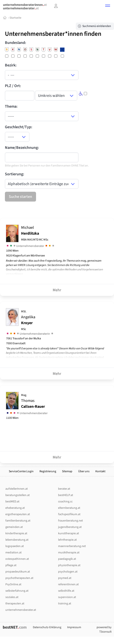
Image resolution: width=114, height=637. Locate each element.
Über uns (83, 471)
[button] (108, 6)
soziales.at (11, 597)
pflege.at (10, 565)
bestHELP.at (65, 495)
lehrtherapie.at (67, 540)
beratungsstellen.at (17, 495)
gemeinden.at (14, 527)
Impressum (74, 627)
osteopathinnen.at (17, 559)
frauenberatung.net (70, 521)
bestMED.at (12, 501)
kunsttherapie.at (68, 533)
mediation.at (13, 552)
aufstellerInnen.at (16, 489)
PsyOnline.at (13, 584)
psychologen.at (67, 572)
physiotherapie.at (69, 565)
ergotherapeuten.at (17, 514)
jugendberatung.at (70, 527)
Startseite (15, 18)
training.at (64, 603)
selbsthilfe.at (66, 591)
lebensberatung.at (16, 540)
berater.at (64, 489)
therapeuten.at (14, 603)
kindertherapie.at (16, 533)
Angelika (28, 320)
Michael (34, 233)
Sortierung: (14, 174)
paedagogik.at (67, 559)
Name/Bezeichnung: (22, 147)
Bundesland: (15, 42)
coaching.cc (65, 501)
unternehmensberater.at (20, 610)
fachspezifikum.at (69, 514)
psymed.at (64, 578)
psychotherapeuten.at (19, 578)
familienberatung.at (17, 521)
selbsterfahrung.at (16, 591)
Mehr (57, 290)
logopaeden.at (14, 546)
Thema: (11, 106)
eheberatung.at (15, 508)
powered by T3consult (104, 629)
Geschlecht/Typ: (18, 127)
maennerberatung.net (72, 546)
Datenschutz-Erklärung (47, 627)
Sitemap (67, 471)
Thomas (33, 401)
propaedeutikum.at (17, 572)
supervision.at (67, 597)
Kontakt (100, 471)
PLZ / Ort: (13, 86)
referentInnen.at (68, 584)
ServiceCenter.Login (21, 471)
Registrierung (47, 471)
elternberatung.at (69, 508)
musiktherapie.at (68, 552)
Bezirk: (10, 65)
